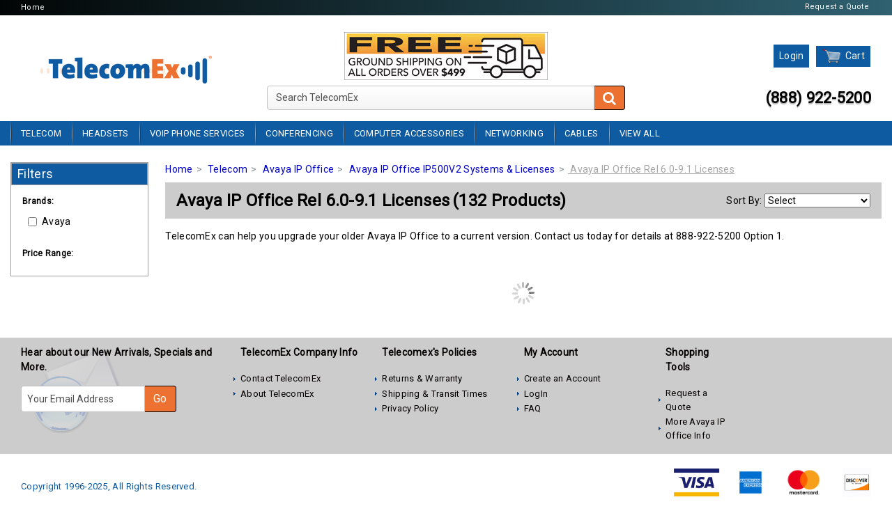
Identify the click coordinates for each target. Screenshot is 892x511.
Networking (514, 133)
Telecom (41, 133)
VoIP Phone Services (197, 133)
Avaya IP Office (298, 169)
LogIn (536, 393)
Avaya (49, 221)
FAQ (532, 408)
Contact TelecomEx (280, 378)
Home (33, 7)
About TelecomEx (277, 393)
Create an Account (562, 378)
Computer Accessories (409, 133)
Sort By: (744, 200)
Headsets (105, 133)
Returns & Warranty (422, 378)
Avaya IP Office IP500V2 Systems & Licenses (452, 169)
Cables (581, 133)
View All (640, 133)
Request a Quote (837, 6)
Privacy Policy (410, 408)
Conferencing (299, 133)
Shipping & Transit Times (434, 393)
